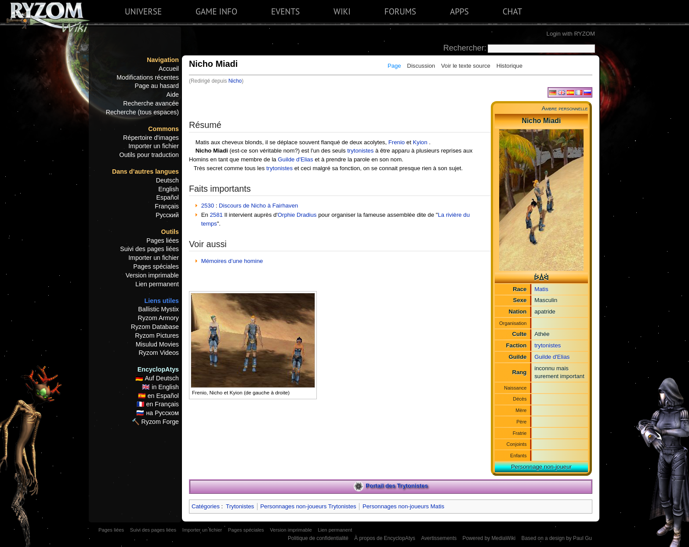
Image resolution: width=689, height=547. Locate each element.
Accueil (169, 68)
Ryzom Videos (158, 352)
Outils (170, 231)
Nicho (235, 81)
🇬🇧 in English (160, 386)
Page (394, 65)
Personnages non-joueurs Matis (403, 506)
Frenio (396, 142)
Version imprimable (152, 275)
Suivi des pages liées (149, 248)
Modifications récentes (147, 77)
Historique (509, 65)
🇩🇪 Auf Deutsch (157, 378)
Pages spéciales (156, 266)
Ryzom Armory (158, 317)
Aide (172, 94)
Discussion (421, 65)
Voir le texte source (465, 65)
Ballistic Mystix (158, 309)
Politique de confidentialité (318, 538)
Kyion (420, 142)
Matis (541, 289)
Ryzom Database (155, 326)
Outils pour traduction (149, 154)
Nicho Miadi (212, 150)
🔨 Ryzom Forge (155, 421)
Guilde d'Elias (551, 357)
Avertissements (439, 538)
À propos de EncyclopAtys (384, 538)
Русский (167, 215)
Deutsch (167, 180)
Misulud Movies (157, 344)
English (168, 189)
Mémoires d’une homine (232, 261)
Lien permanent (157, 284)
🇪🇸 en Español (158, 395)
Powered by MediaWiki (488, 538)
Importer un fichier (153, 146)
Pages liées (162, 240)
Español (167, 197)
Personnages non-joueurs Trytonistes (308, 506)
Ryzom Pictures (157, 335)
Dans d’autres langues (145, 171)
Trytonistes (240, 506)
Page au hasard (156, 85)
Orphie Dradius (297, 215)
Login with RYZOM (571, 33)
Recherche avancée (151, 103)
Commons (163, 128)
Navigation (163, 59)
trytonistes (547, 345)
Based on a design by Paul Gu (557, 538)
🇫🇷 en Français (158, 404)
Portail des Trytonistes (397, 486)
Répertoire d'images (151, 137)
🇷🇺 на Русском (157, 412)
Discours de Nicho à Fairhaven (258, 205)
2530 (207, 205)
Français (167, 206)
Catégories (206, 506)
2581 (216, 215)
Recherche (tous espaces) (142, 112)
